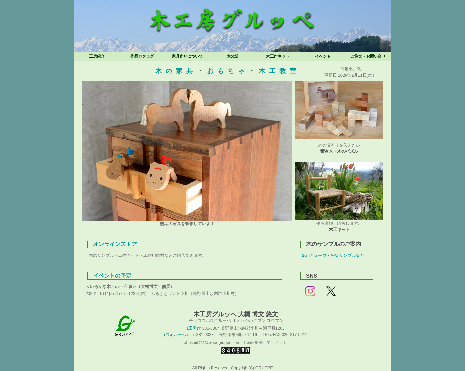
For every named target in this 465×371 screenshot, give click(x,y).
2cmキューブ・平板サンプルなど (333, 255)
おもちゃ (227, 70)
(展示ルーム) (176, 334)
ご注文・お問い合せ (368, 56)
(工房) (192, 328)
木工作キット (277, 56)
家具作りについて (187, 56)
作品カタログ (142, 56)
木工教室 (279, 70)
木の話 (232, 56)
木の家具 (176, 70)
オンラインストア (115, 244)
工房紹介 (97, 56)
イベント (323, 56)
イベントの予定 (112, 276)
